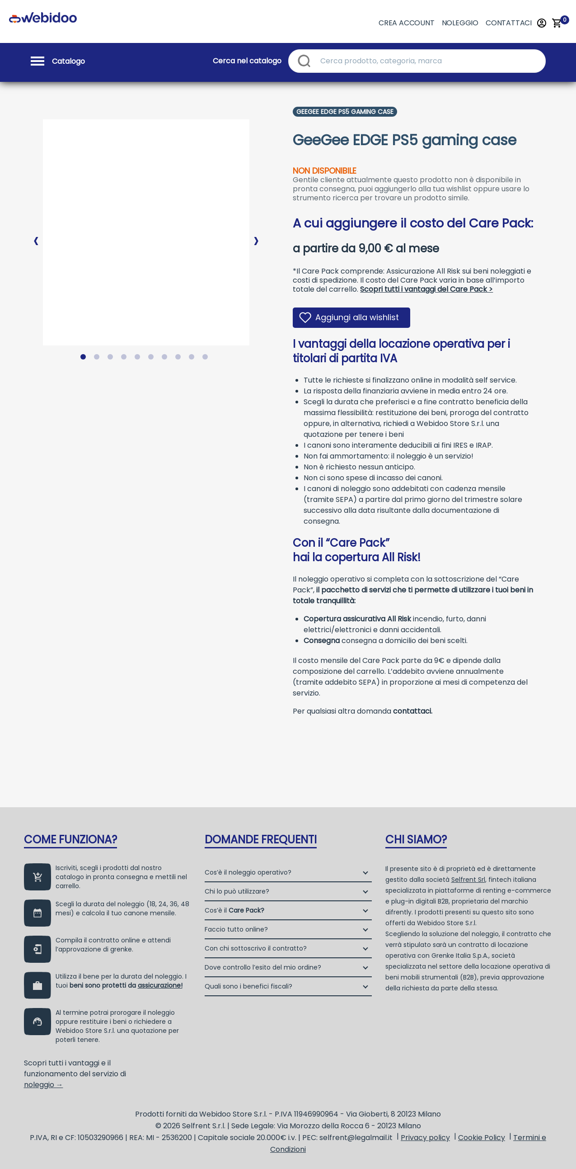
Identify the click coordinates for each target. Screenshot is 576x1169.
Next (256, 233)
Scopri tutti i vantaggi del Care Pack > (426, 289)
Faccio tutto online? (236, 929)
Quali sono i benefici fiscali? (248, 986)
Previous (36, 233)
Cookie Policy (481, 1137)
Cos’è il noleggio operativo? (248, 872)
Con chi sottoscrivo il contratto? (256, 948)
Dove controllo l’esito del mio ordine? (263, 967)
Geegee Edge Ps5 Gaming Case (344, 111)
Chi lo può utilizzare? (237, 891)
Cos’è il (234, 910)
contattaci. (412, 711)
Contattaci (509, 23)
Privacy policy (425, 1137)
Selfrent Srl (468, 879)
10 (206, 358)
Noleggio (460, 23)
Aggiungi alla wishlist (357, 317)
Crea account (407, 23)
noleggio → (43, 1084)
